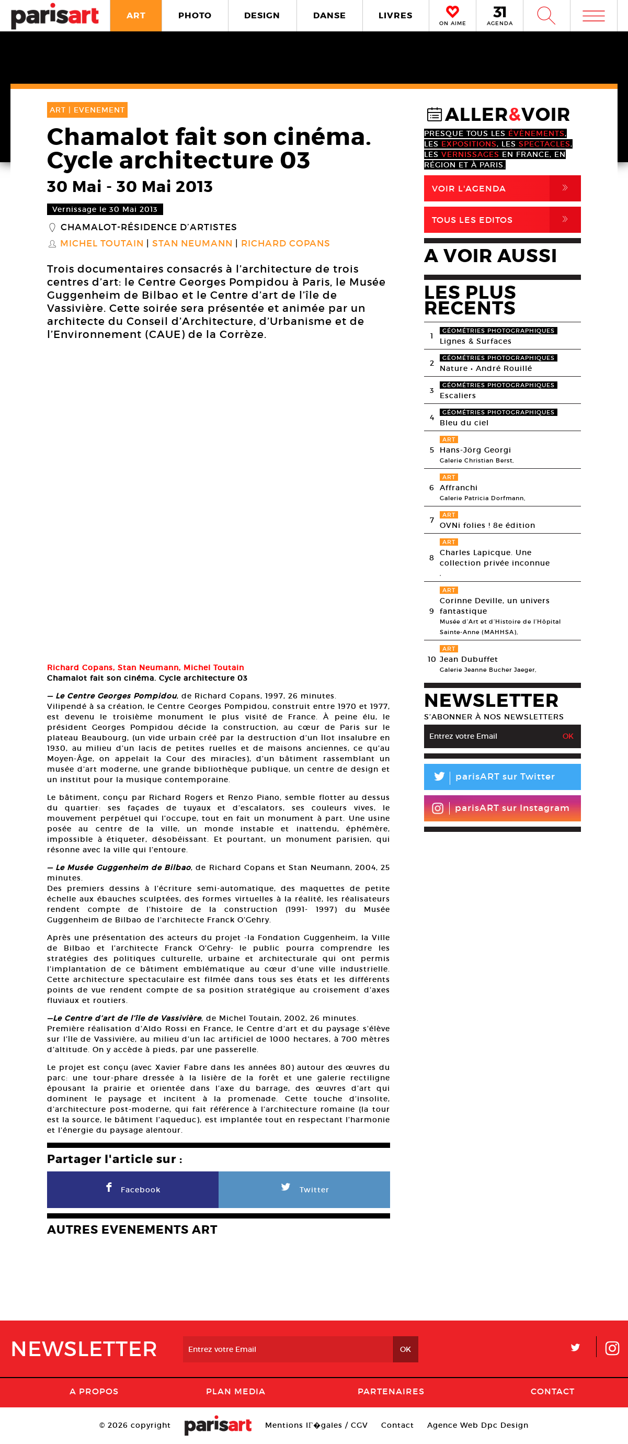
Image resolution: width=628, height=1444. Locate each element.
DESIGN (262, 15)
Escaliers (458, 395)
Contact (553, 1391)
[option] (218, 503)
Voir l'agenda (506, 188)
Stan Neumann (192, 244)
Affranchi (459, 487)
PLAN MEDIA (236, 1391)
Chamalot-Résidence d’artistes (149, 227)
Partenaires (391, 1391)
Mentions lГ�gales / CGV (316, 1425)
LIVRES (396, 15)
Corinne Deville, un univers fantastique (495, 606)
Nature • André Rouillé (486, 368)
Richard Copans (285, 244)
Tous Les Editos (506, 220)
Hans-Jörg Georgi (475, 450)
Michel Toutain (102, 244)
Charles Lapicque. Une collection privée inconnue (495, 558)
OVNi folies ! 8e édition (487, 525)
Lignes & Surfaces (476, 341)
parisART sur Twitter (489, 778)
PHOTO (195, 15)
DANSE (329, 15)
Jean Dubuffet (469, 659)
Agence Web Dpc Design (478, 1425)
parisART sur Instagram (500, 808)
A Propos (94, 1391)
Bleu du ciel (464, 422)
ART (136, 15)
